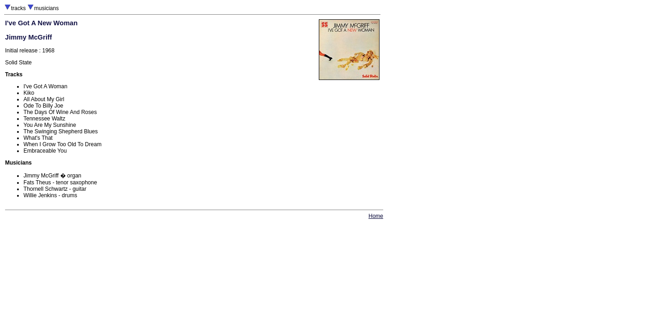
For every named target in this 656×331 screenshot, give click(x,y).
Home (375, 216)
